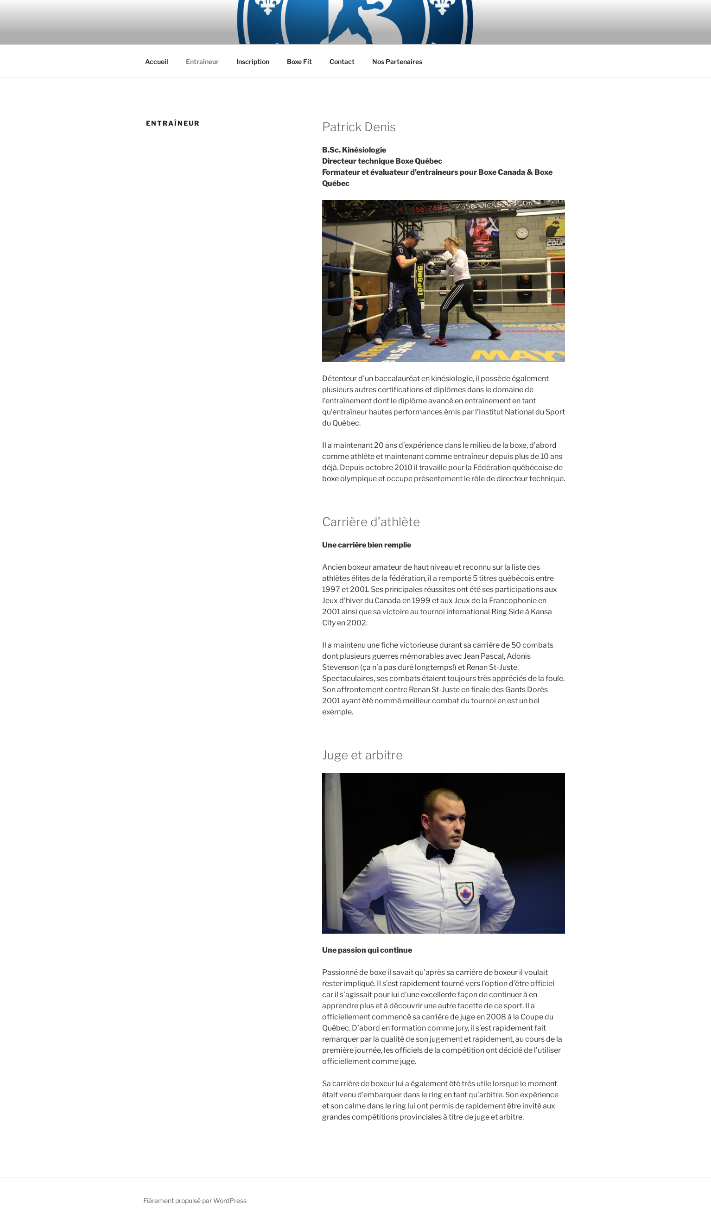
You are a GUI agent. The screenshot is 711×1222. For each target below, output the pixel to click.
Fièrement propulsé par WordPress (195, 1200)
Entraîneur (202, 61)
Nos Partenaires (397, 61)
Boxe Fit (299, 61)
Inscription (252, 61)
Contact (342, 61)
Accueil (156, 61)
